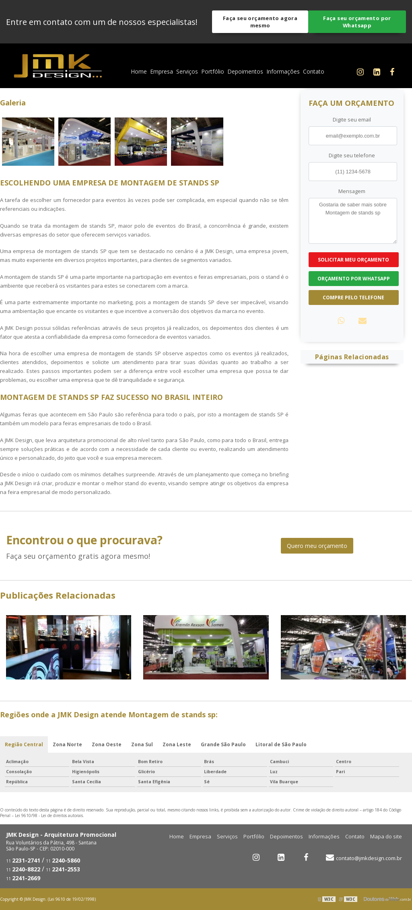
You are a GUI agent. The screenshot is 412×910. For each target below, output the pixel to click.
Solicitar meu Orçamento (353, 259)
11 (23, 861)
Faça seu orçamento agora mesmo (260, 21)
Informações (283, 71)
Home (139, 71)
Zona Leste (177, 744)
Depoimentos (245, 71)
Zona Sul (142, 744)
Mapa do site (386, 836)
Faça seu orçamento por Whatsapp (357, 21)
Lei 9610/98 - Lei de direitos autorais (49, 815)
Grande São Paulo (223, 744)
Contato (313, 71)
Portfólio (212, 71)
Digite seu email (352, 119)
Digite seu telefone (352, 155)
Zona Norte (67, 744)
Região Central (24, 744)
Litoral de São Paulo (281, 744)
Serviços (187, 71)
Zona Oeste (107, 744)
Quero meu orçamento (317, 546)
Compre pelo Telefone (353, 297)
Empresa (161, 71)
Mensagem (351, 191)
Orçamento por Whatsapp (353, 278)
